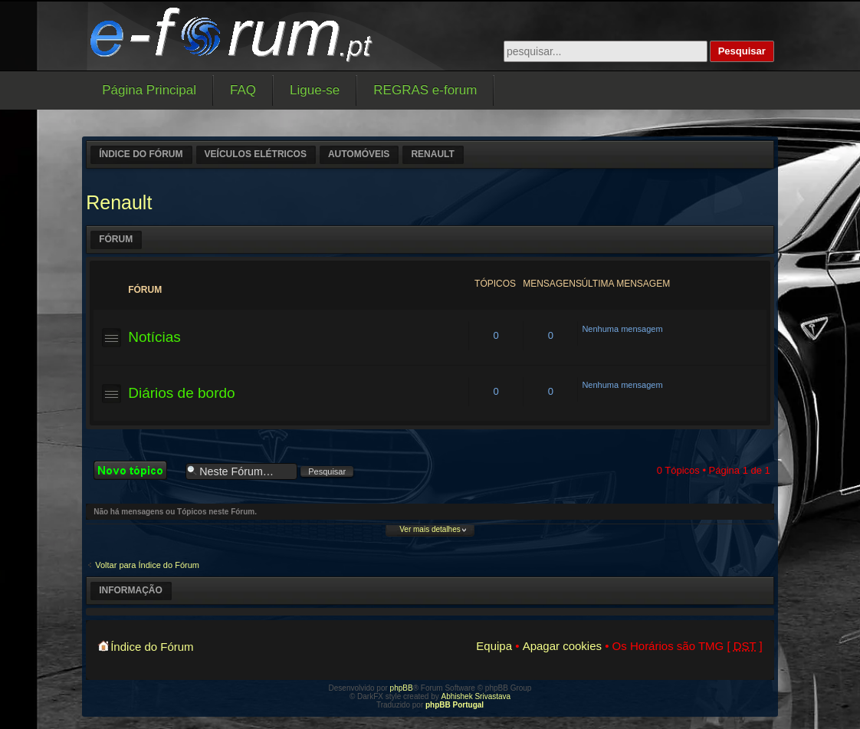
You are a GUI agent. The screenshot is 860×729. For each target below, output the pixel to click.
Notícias (154, 337)
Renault (432, 154)
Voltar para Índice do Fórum (147, 565)
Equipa (494, 645)
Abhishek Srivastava (476, 696)
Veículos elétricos (256, 154)
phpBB (401, 688)
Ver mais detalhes (430, 529)
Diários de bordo (181, 393)
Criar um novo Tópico (136, 470)
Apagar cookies (562, 645)
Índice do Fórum (140, 154)
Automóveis (358, 154)
